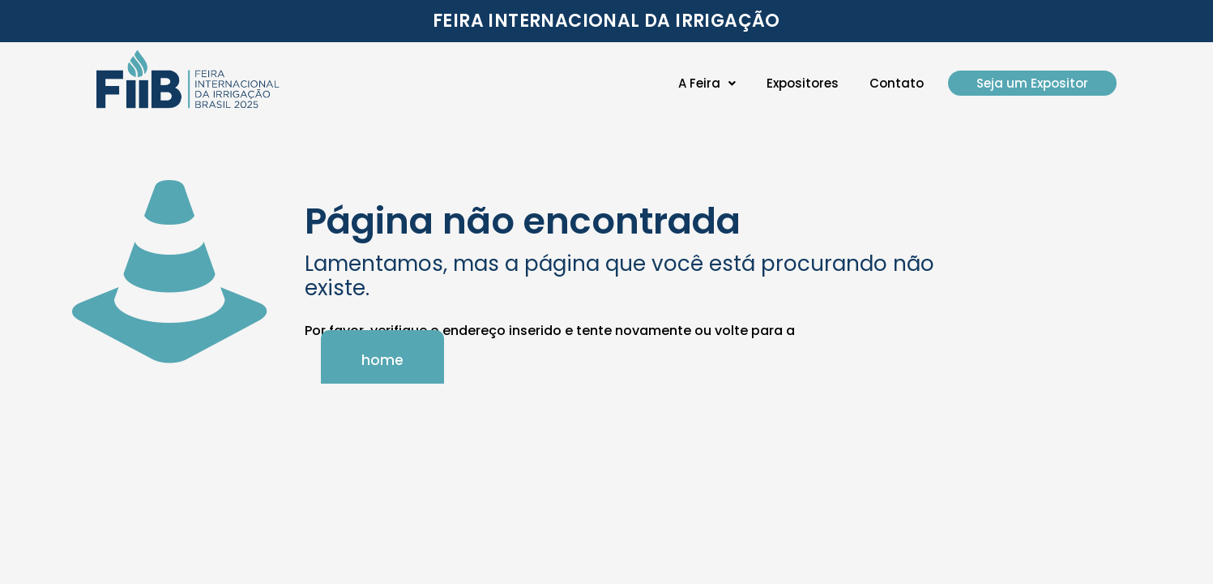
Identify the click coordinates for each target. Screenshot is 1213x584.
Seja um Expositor (1032, 83)
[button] (707, 83)
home (382, 360)
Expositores (803, 83)
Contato (896, 83)
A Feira (707, 83)
